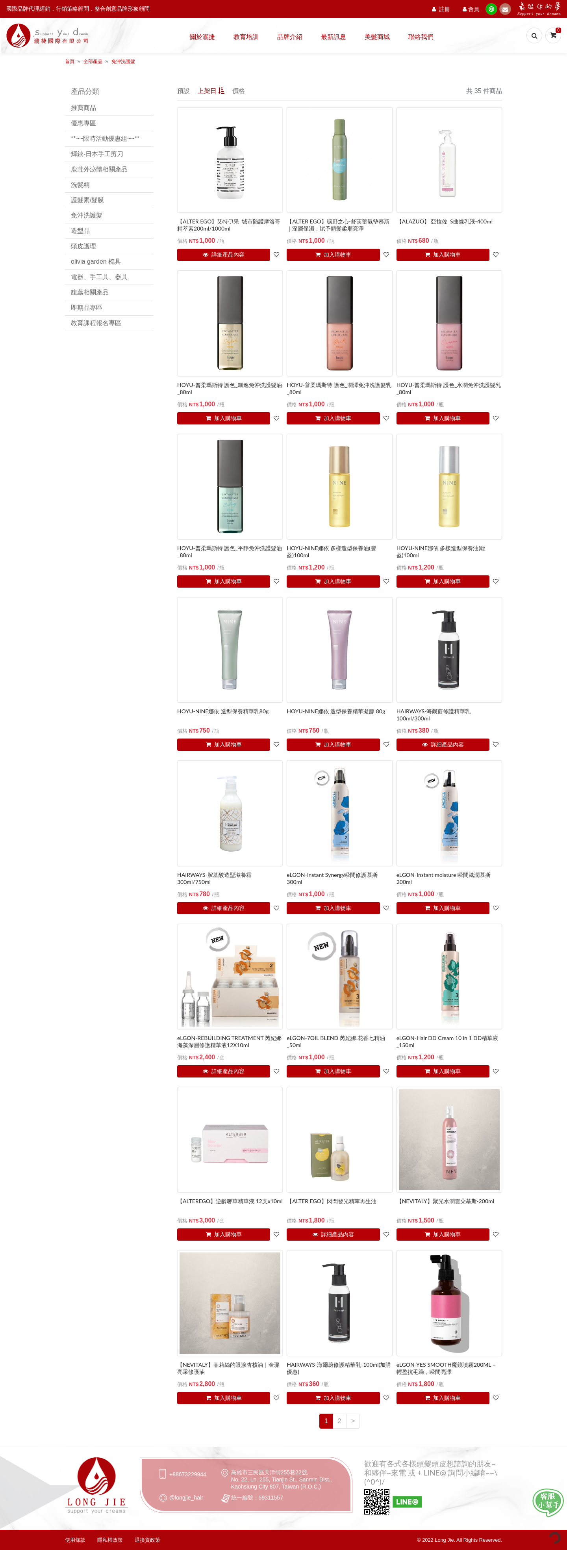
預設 (183, 90)
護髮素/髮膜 (87, 200)
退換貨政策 (147, 1540)
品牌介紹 (289, 36)
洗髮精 (80, 184)
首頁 (69, 61)
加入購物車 (333, 254)
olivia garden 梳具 (96, 261)
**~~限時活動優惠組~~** (105, 138)
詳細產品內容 (224, 254)
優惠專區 (83, 123)
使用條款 (75, 1540)
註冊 (441, 9)
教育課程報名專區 (96, 323)
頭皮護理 (83, 246)
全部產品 (92, 61)
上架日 (211, 90)
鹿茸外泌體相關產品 (99, 169)
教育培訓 (246, 36)
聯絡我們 (421, 36)
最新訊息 (333, 36)
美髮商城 (377, 36)
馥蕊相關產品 (90, 292)
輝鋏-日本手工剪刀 (97, 154)
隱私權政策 (110, 1540)
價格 (238, 90)
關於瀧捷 (202, 36)
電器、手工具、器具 (99, 277)
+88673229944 (187, 1474)
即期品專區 (86, 307)
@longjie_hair (186, 1497)
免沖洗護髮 (123, 61)
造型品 (80, 230)
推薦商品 (83, 107)
